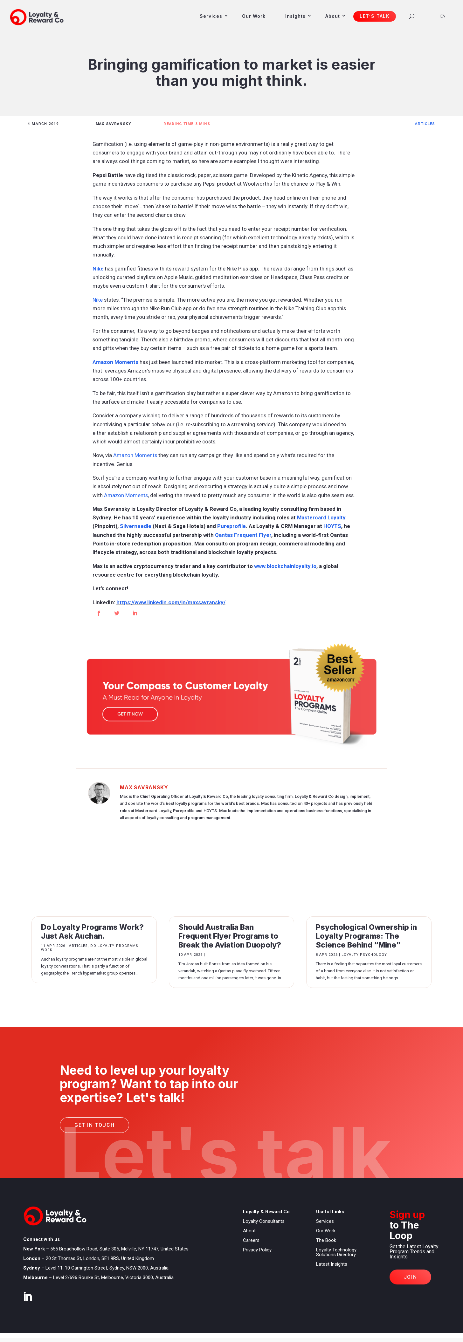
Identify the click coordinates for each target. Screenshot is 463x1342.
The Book (326, 1240)
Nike (98, 268)
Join (410, 1277)
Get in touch (94, 1125)
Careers (251, 1240)
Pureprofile (231, 526)
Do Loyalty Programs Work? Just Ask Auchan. (92, 931)
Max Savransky (144, 787)
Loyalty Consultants (264, 1221)
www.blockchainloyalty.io (285, 566)
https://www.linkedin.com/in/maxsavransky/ (170, 602)
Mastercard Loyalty (321, 517)
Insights (295, 16)
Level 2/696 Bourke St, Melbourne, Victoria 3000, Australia (113, 1277)
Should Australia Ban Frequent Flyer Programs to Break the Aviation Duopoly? (229, 935)
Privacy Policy (257, 1250)
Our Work (254, 16)
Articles (425, 123)
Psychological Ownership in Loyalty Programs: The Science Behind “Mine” (366, 935)
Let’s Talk (375, 16)
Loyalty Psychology (364, 955)
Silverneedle (135, 526)
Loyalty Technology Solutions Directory (336, 1252)
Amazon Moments (115, 362)
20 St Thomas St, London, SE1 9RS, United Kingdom (100, 1258)
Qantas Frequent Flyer (243, 535)
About (332, 16)
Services (211, 16)
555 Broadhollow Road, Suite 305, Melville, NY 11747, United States (119, 1249)
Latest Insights (331, 1264)
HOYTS (332, 526)
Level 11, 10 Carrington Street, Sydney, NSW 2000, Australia (107, 1268)
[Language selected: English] (445, 16)
